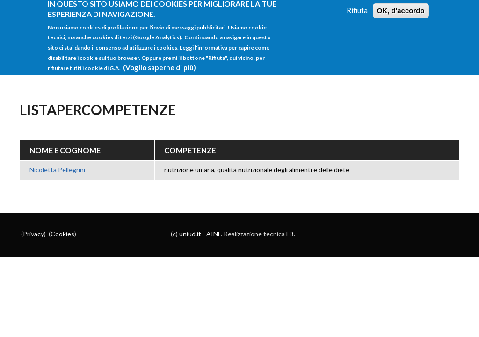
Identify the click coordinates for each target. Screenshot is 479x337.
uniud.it (190, 234)
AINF (213, 234)
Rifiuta (357, 6)
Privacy (33, 234)
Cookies (62, 234)
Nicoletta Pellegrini (57, 170)
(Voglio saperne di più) (159, 63)
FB (290, 234)
